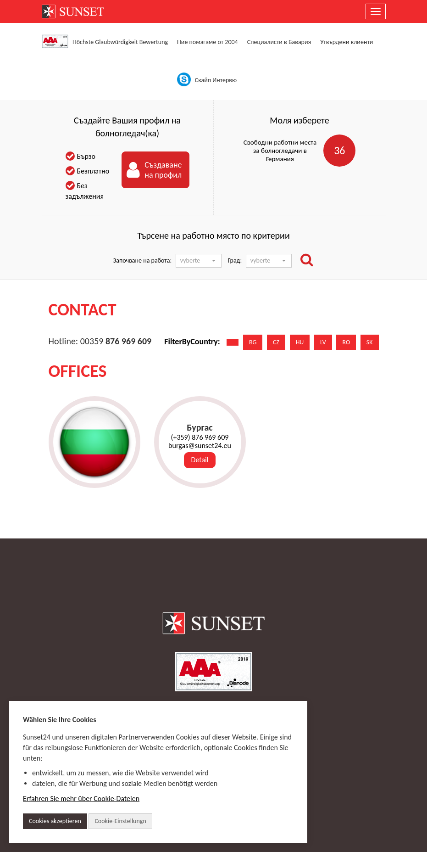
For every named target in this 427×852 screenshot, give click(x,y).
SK (369, 342)
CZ (276, 342)
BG (252, 342)
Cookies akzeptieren (55, 821)
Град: (234, 260)
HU (300, 342)
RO (346, 342)
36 (339, 150)
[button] (199, 261)
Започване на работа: (142, 260)
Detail (200, 459)
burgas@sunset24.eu (199, 446)
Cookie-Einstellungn (120, 821)
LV (323, 342)
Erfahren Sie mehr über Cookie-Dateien (81, 798)
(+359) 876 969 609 (200, 437)
